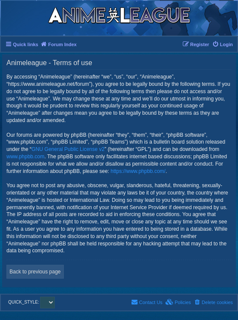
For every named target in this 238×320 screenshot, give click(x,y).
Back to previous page (35, 272)
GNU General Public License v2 (67, 149)
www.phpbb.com (25, 157)
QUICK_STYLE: (31, 302)
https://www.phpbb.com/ (137, 171)
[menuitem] (222, 44)
